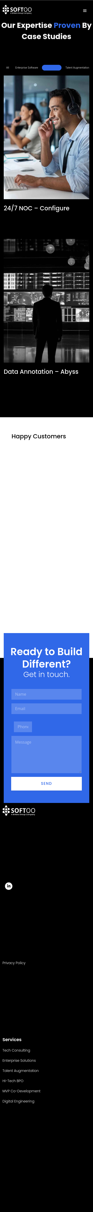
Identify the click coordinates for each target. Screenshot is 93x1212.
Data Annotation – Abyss (41, 372)
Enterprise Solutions (19, 1060)
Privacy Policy (14, 962)
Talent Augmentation (77, 67)
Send (46, 783)
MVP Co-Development (21, 1091)
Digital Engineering (18, 1101)
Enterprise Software (26, 67)
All (7, 67)
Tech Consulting (16, 1050)
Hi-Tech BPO (51, 67)
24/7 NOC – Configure (36, 208)
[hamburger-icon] (85, 11)
